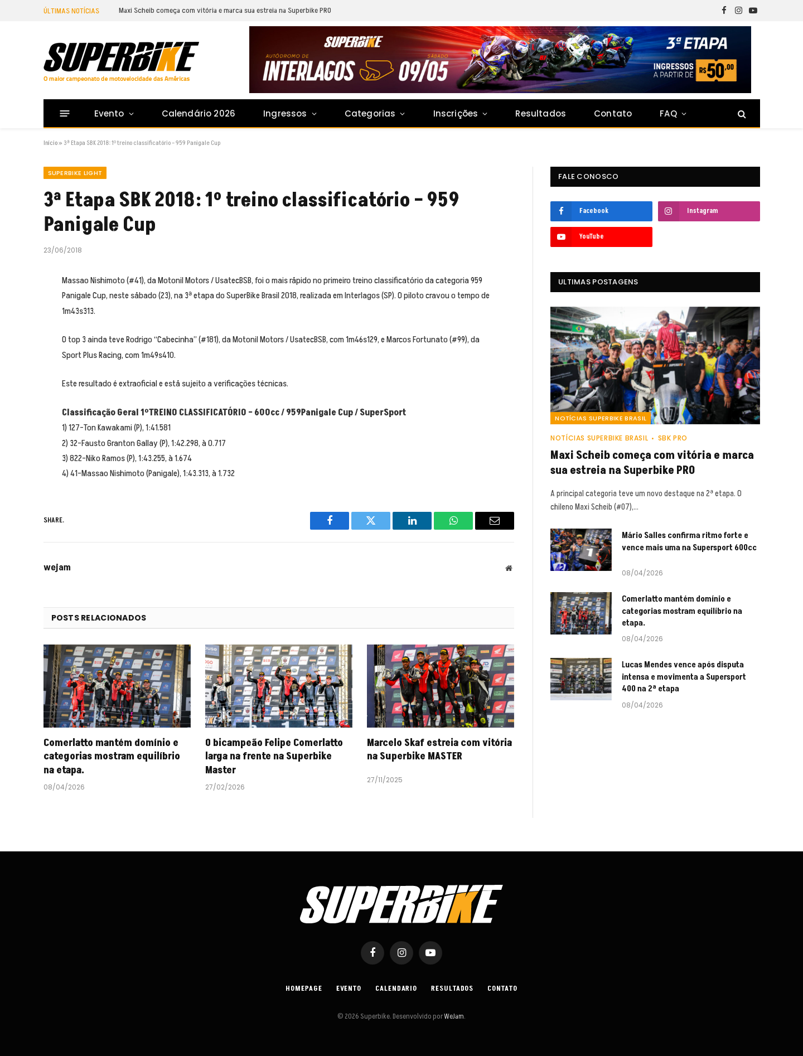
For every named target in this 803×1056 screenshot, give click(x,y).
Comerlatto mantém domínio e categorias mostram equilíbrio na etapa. (111, 757)
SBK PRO (673, 438)
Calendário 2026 (198, 113)
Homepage (304, 989)
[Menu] (64, 113)
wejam (57, 567)
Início (50, 143)
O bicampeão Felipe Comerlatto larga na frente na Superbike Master (274, 757)
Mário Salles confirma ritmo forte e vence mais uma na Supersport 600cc (689, 541)
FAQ (668, 113)
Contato (613, 113)
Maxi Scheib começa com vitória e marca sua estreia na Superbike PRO (225, 11)
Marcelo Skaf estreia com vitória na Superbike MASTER (439, 750)
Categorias (370, 113)
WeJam (453, 1016)
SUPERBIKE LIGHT (75, 172)
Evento (109, 113)
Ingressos (285, 113)
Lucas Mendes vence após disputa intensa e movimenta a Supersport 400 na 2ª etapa (684, 677)
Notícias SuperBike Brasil (600, 418)
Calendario (396, 989)
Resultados (540, 113)
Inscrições (455, 113)
